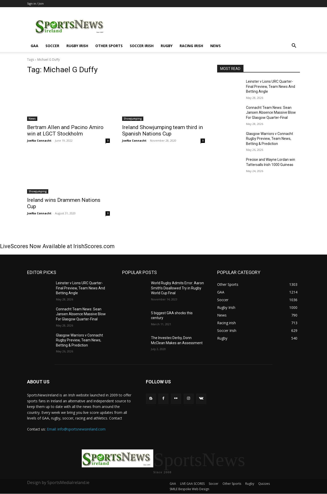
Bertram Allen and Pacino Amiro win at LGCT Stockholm (65, 130)
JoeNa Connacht (39, 140)
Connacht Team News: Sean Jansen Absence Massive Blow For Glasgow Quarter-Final (271, 113)
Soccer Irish (142, 45)
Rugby (166, 45)
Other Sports (109, 45)
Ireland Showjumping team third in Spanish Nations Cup (162, 130)
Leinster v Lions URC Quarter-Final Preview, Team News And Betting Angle (270, 86)
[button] (294, 46)
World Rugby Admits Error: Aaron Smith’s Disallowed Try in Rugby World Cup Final (177, 288)
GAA (34, 45)
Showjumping (133, 118)
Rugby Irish (77, 45)
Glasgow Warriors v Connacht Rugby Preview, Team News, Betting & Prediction (269, 139)
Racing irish (191, 45)
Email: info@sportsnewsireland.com (76, 429)
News (215, 45)
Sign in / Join (35, 3)
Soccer (52, 45)
